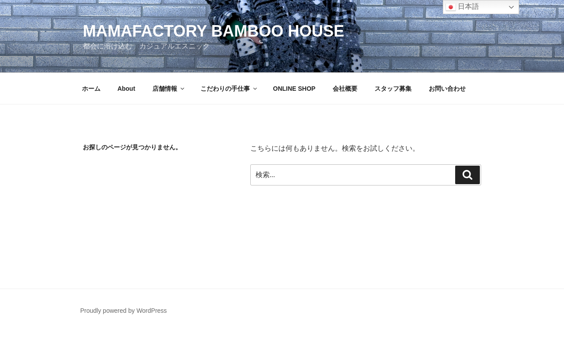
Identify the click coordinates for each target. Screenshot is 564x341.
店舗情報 (169, 88)
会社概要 (345, 88)
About (126, 88)
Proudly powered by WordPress (123, 310)
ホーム (91, 88)
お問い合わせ (447, 88)
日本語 (462, 7)
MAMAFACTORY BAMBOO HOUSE (213, 31)
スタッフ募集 (393, 88)
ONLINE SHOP (294, 88)
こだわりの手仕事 (229, 88)
